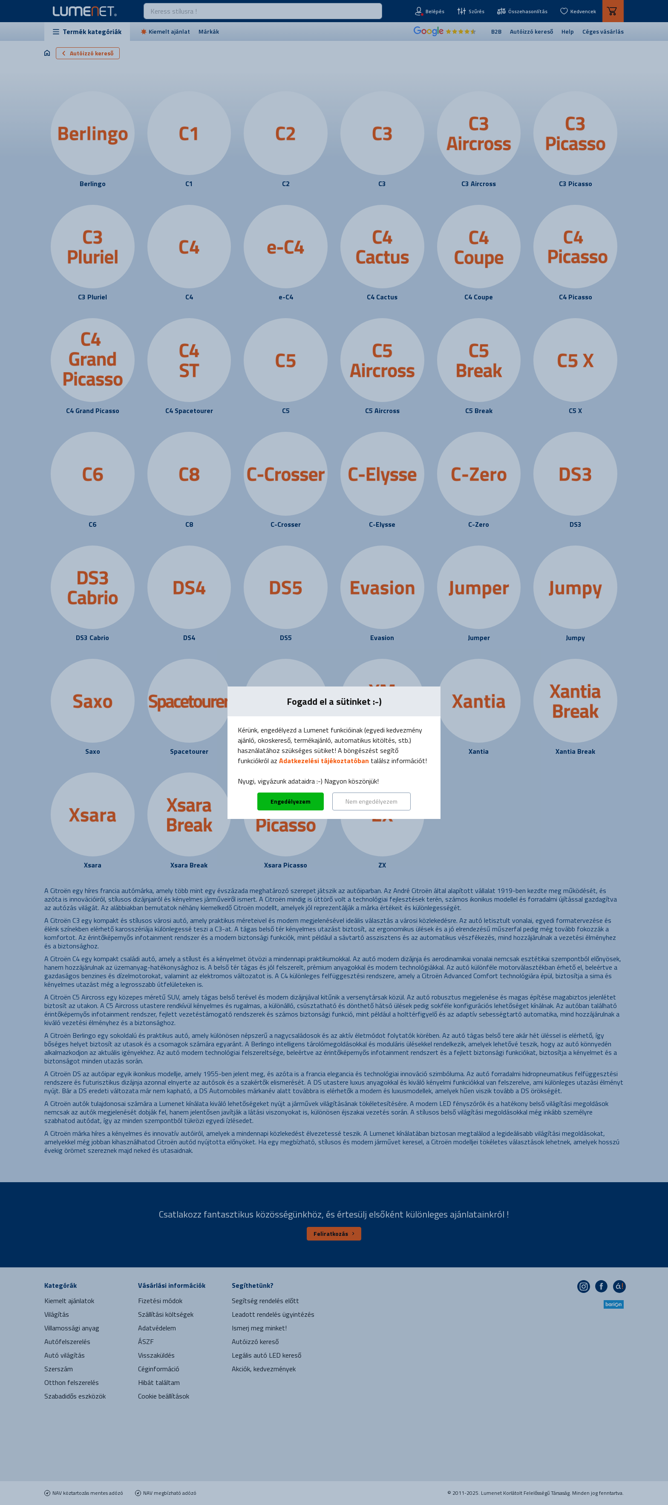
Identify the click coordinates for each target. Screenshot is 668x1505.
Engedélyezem (291, 801)
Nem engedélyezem (371, 801)
